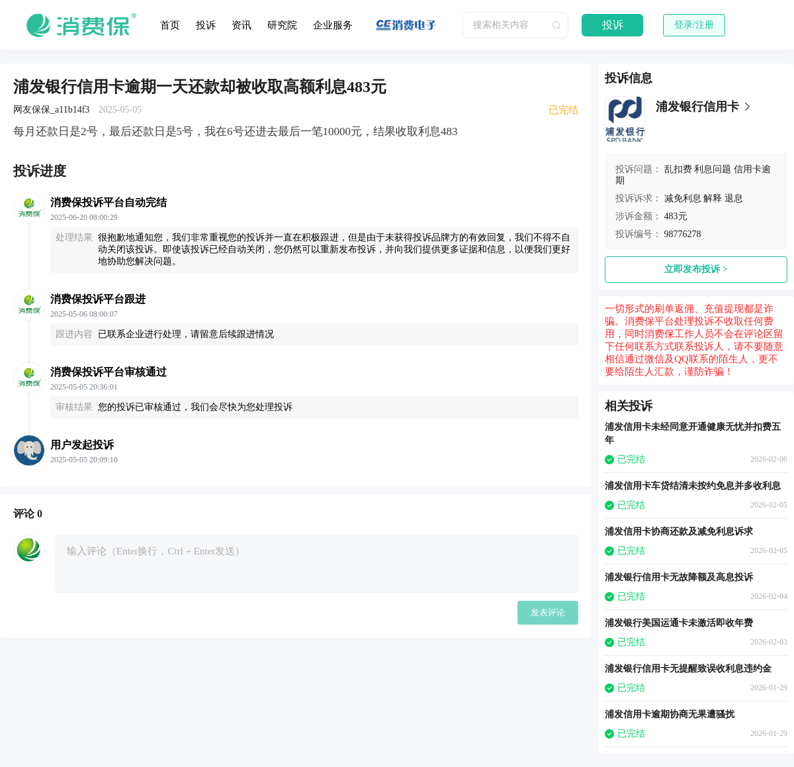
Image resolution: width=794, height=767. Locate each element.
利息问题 (712, 169)
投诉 (206, 25)
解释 (712, 198)
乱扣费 (678, 169)
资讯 (241, 25)
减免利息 (682, 198)
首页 (170, 25)
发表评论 (548, 612)
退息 (734, 198)
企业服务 (333, 25)
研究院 (282, 25)
